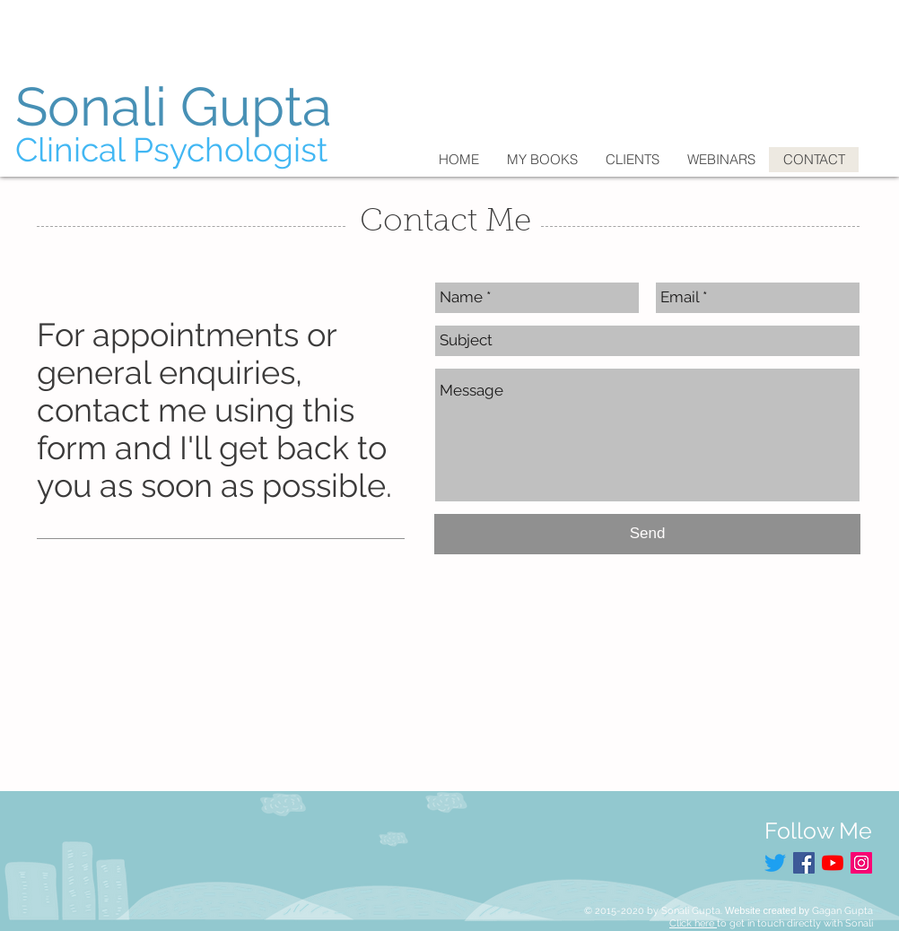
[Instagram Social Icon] (861, 863)
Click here (693, 923)
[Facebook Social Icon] (804, 863)
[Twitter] (775, 863)
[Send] (647, 534)
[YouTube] (832, 863)
